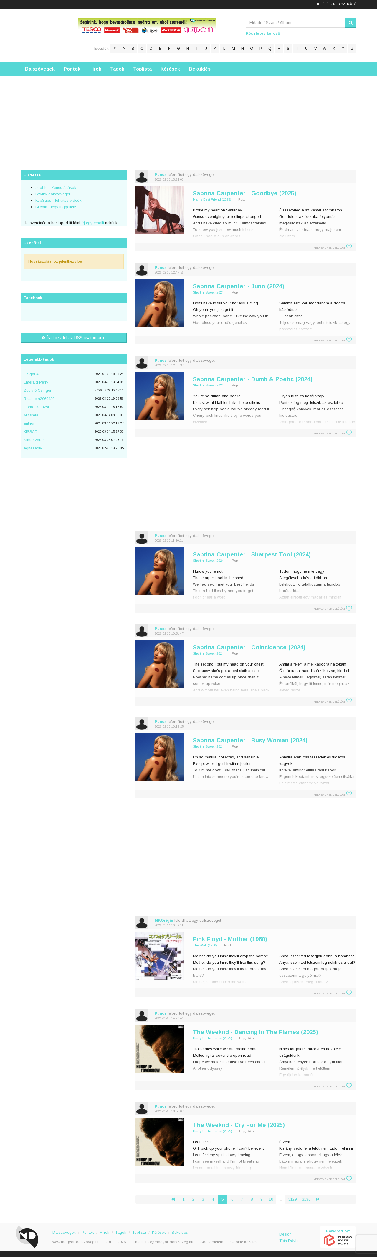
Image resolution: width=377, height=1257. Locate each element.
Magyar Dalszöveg (44, 35)
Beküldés (200, 68)
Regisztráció (344, 4)
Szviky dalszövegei (52, 194)
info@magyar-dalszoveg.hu (169, 1242)
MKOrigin (164, 920)
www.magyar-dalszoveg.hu (76, 1242)
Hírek (95, 68)
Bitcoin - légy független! (55, 207)
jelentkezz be (70, 261)
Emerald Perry (36, 382)
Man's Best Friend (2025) (212, 199)
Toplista (142, 68)
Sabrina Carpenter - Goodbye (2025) (244, 193)
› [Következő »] (320, 1199)
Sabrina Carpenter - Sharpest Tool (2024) (252, 554)
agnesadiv (33, 448)
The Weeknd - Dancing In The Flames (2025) (255, 1032)
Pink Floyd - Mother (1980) (230, 939)
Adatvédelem (211, 1242)
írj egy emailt (92, 223)
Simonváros (34, 440)
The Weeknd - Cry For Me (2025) (239, 1125)
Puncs (161, 174)
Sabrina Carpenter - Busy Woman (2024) (250, 740)
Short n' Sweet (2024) (209, 292)
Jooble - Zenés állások (55, 187)
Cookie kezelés (243, 1242)
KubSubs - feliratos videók (58, 200)
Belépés (323, 4)
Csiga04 (31, 374)
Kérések (170, 68)
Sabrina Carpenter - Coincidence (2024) (249, 647)
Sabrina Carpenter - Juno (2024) (238, 286)
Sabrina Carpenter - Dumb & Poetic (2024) (252, 379)
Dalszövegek (40, 68)
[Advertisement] (188, 117)
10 (271, 1199)
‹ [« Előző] (175, 1199)
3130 (306, 1199)
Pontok (72, 68)
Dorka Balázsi (36, 407)
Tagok (117, 68)
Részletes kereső (263, 33)
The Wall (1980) (205, 945)
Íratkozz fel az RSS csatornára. (73, 337)
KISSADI (31, 431)
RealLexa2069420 (39, 398)
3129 (292, 1199)
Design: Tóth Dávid (289, 1237)
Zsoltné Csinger (37, 390)
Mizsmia (31, 415)
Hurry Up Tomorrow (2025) (212, 1038)
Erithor (29, 423)
